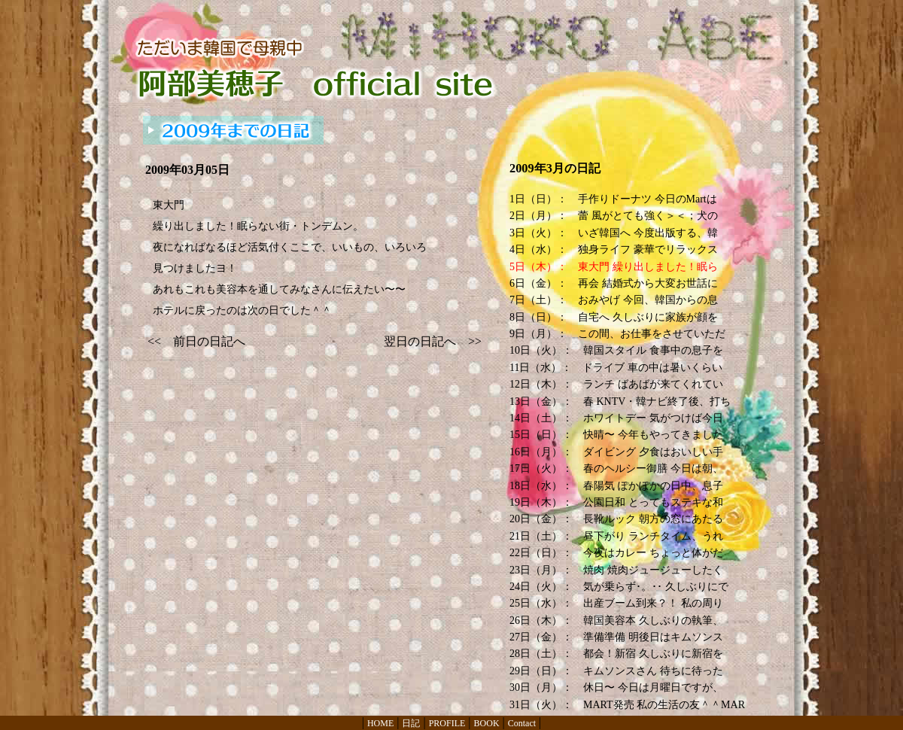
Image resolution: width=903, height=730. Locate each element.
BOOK (487, 723)
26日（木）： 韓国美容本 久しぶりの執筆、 (616, 620)
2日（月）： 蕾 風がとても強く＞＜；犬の (613, 215)
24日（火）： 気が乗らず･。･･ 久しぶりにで (618, 586)
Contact (522, 723)
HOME (380, 723)
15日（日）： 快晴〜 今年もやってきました (616, 434)
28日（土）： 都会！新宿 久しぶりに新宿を (616, 653)
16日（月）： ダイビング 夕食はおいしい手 (616, 452)
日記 (411, 723)
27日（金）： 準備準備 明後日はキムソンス (616, 637)
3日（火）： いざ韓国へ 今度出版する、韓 (613, 233)
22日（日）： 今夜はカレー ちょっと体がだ (616, 552)
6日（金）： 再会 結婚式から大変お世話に (613, 283)
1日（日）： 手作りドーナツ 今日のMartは (613, 199)
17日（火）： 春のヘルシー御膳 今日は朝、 (616, 468)
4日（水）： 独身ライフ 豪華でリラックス (613, 249)
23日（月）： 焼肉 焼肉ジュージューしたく (616, 570)
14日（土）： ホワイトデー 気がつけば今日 (616, 418)
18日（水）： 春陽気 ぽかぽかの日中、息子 (616, 485)
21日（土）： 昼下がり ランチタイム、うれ (616, 536)
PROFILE (447, 723)
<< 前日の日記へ (196, 341)
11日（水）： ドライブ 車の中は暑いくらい (615, 367)
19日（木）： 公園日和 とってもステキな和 (616, 502)
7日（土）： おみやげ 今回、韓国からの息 (613, 300)
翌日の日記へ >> (433, 341)
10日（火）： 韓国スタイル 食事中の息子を (616, 350)
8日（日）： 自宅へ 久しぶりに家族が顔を (613, 317)
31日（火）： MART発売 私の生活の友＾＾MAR (627, 704)
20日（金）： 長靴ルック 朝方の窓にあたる (616, 519)
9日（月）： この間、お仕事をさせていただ (617, 333)
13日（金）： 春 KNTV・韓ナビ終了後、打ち (620, 401)
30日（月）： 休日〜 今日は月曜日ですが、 (616, 687)
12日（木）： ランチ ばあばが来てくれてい (616, 384)
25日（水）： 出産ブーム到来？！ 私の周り (616, 603)
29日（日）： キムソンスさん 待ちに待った (616, 671)
